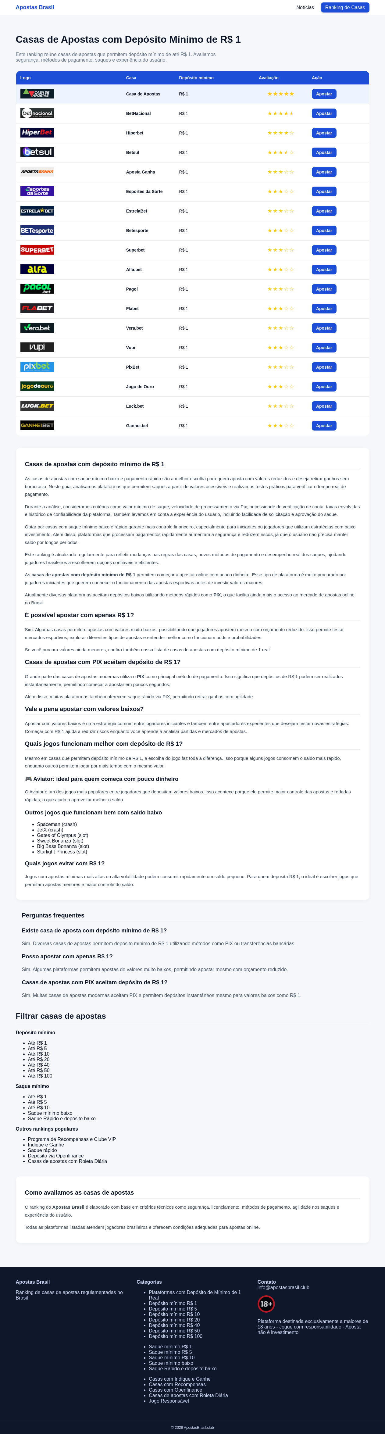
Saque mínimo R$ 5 (170, 1352)
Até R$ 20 (39, 1059)
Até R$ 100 (40, 1075)
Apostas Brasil (35, 7)
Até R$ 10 (39, 1054)
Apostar (324, 93)
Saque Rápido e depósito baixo (62, 1118)
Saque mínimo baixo (50, 1113)
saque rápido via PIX (149, 696)
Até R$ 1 (37, 1043)
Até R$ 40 (39, 1064)
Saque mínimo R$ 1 (170, 1346)
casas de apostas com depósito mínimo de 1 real (219, 649)
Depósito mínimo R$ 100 (175, 1336)
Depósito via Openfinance (56, 1155)
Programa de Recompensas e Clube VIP (72, 1139)
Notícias (305, 7)
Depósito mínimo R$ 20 (174, 1319)
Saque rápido (42, 1150)
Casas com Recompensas (177, 1384)
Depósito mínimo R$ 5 (173, 1308)
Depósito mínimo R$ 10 (174, 1314)
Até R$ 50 (39, 1070)
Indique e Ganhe (46, 1144)
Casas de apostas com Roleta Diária (67, 1161)
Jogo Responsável (169, 1401)
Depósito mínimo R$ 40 (174, 1325)
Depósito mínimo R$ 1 (173, 1303)
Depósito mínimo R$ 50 (174, 1330)
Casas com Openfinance (175, 1390)
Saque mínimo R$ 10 (171, 1357)
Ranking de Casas (345, 7)
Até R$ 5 (37, 1048)
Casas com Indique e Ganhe (180, 1379)
